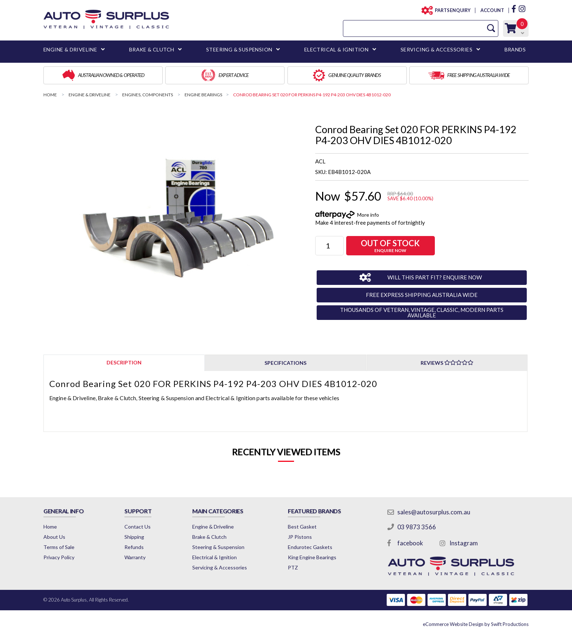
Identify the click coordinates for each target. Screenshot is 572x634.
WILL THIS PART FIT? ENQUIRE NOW (434, 277)
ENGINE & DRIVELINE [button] (70, 49)
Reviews (447, 363)
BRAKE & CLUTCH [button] (151, 49)
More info (368, 215)
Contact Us (137, 526)
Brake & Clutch (209, 537)
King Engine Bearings (312, 557)
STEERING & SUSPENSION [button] (239, 49)
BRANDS (515, 49)
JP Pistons (300, 537)
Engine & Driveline (213, 526)
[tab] (124, 362)
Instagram (463, 543)
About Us (54, 537)
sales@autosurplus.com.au (433, 512)
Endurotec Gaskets (310, 547)
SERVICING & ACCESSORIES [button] (436, 49)
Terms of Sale (58, 547)
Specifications (285, 363)
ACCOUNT (492, 10)
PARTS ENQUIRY (450, 10)
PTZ (293, 567)
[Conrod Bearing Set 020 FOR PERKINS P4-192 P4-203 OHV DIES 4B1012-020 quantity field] (329, 245)
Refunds (134, 547)
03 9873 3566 (416, 527)
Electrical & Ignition (214, 557)
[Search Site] (491, 28)
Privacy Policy (58, 557)
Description (124, 362)
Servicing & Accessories (219, 567)
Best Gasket (302, 526)
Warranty (135, 557)
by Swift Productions (476, 624)
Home (50, 526)
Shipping (134, 537)
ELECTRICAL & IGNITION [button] (336, 49)
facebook (410, 543)
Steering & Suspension (218, 547)
